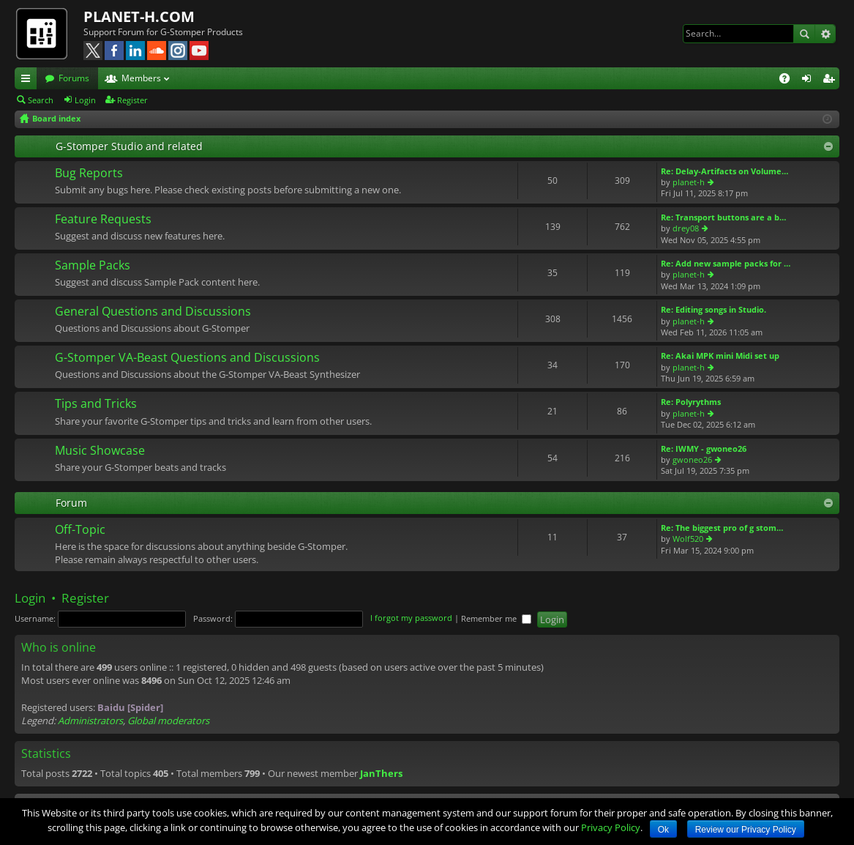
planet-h (689, 181)
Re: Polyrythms (691, 401)
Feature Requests (103, 219)
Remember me (496, 618)
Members (141, 78)
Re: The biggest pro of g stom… (722, 527)
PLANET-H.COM (139, 16)
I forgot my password (411, 618)
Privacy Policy (610, 827)
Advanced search (825, 33)
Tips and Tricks (96, 404)
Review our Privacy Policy (745, 829)
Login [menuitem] (809, 80)
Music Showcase (100, 451)
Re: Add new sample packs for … (725, 263)
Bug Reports (89, 173)
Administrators (90, 720)
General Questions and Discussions (153, 312)
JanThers (381, 773)
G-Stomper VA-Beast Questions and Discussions (187, 358)
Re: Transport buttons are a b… (723, 217)
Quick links (28, 80)
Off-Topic (80, 530)
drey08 (686, 228)
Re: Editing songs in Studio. (713, 309)
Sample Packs (92, 265)
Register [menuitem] (831, 80)
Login (85, 99)
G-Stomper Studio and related (129, 146)
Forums (74, 78)
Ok (663, 829)
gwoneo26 (692, 459)
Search (804, 33)
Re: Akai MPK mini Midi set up (720, 355)
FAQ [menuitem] (789, 80)
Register (132, 99)
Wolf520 (688, 538)
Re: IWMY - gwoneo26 (703, 448)
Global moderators (168, 720)
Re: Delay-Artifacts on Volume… (724, 170)
